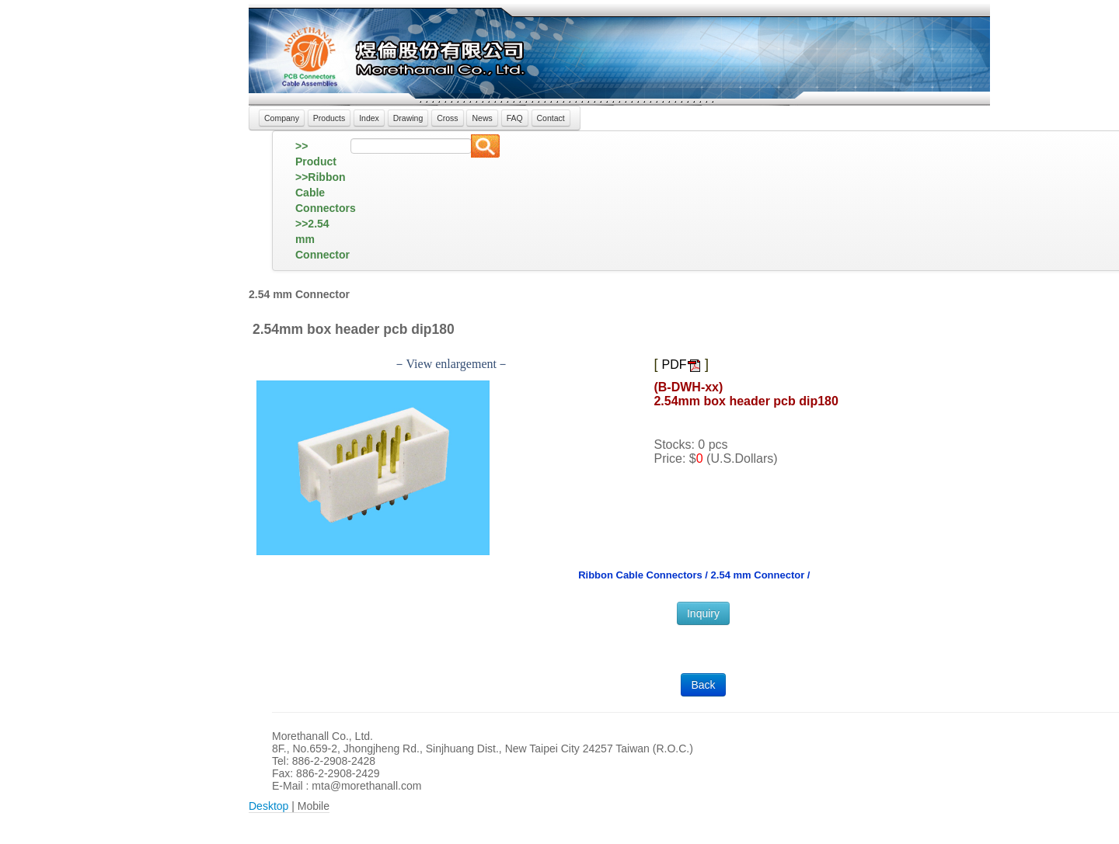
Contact (551, 118)
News (482, 118)
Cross (447, 118)
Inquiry (703, 613)
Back (703, 685)
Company (281, 118)
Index (369, 118)
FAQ (515, 118)
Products (329, 118)
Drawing (408, 118)
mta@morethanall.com (366, 786)
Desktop (268, 806)
